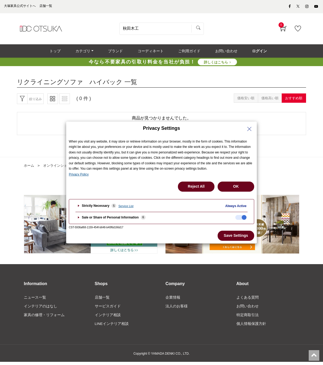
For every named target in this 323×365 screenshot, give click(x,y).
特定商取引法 (247, 318)
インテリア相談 (108, 318)
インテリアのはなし (40, 309)
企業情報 (172, 300)
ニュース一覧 (35, 300)
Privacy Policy (79, 174)
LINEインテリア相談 (112, 327)
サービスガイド (108, 309)
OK (236, 186)
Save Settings (236, 235)
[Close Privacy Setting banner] (249, 129)
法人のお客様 (176, 309)
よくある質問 (247, 300)
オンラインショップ (60, 168)
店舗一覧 (102, 300)
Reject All (196, 186)
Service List (125, 206)
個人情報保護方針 (251, 327)
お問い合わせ (247, 309)
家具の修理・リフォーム (44, 318)
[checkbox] (240, 217)
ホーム (29, 168)
